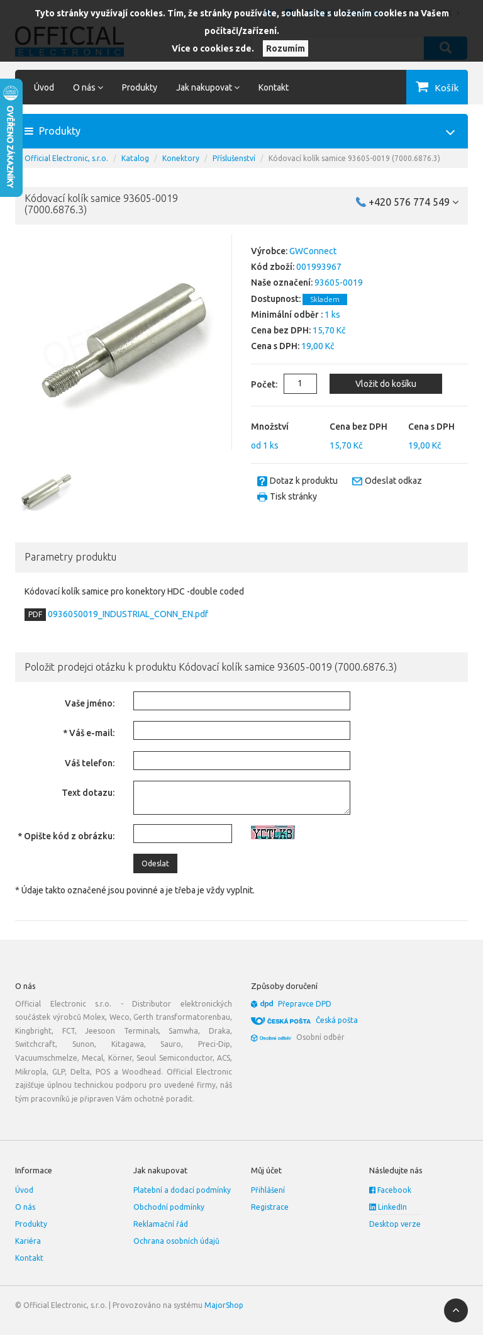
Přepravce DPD (304, 1004)
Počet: (254, 384)
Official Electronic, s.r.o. (66, 158)
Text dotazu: (88, 793)
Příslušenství (234, 158)
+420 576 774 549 (413, 202)
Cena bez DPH (358, 427)
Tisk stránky (293, 496)
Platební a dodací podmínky (182, 1190)
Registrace (270, 1207)
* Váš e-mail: (88, 733)
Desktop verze (395, 1224)
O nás (25, 1207)
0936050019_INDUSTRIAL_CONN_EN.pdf (127, 614)
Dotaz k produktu (304, 481)
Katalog (135, 158)
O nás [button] (88, 87)
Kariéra (28, 1241)
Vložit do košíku (385, 384)
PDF (35, 614)
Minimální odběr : (287, 315)
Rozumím (285, 48)
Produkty (139, 87)
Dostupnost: (276, 299)
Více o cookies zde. (213, 48)
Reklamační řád (160, 1224)
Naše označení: (282, 282)
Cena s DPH (431, 427)
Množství (270, 427)
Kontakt (273, 87)
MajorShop (223, 1305)
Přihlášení (268, 1190)
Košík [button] (446, 87)
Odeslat (155, 863)
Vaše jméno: (89, 703)
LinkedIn (388, 1207)
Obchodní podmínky (168, 1207)
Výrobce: (269, 251)
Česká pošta (337, 1020)
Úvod (44, 87)
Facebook (390, 1190)
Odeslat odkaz (393, 481)
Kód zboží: (272, 267)
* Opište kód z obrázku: (66, 836)
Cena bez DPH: (281, 330)
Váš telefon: (89, 763)
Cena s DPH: (275, 346)
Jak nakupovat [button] (208, 87)
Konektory (180, 158)
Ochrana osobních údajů (176, 1241)
